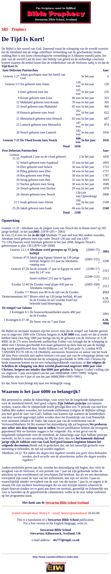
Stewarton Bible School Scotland (67, 502)
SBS (5, 29)
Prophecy (19, 29)
